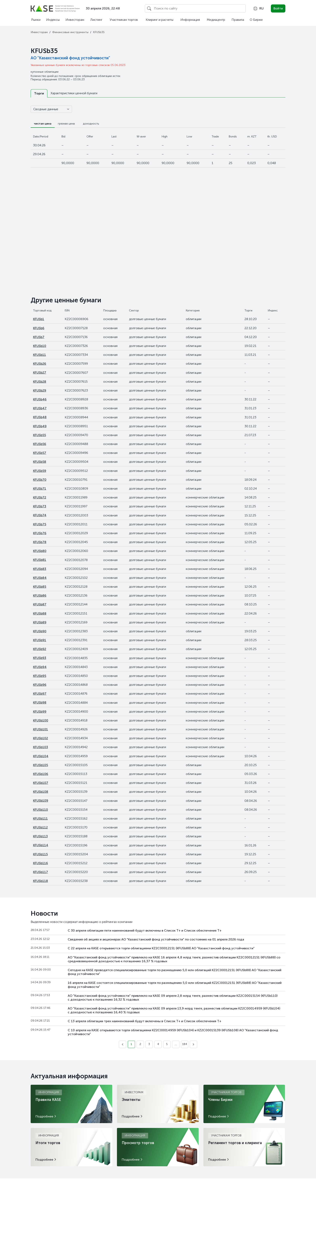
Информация (190, 20)
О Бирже (256, 20)
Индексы (53, 20)
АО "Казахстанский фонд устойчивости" (70, 57)
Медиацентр (216, 20)
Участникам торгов (124, 20)
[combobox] (258, 8)
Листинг (96, 20)
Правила (238, 20)
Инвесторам (74, 20)
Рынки (36, 20)
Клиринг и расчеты (159, 20)
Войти (278, 8)
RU (258, 8)
